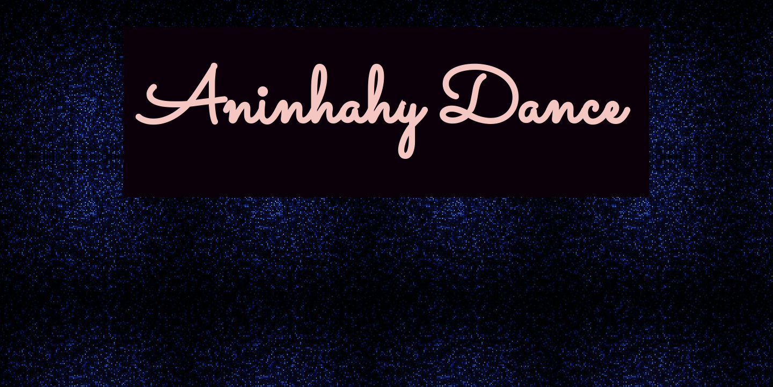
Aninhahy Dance (381, 107)
